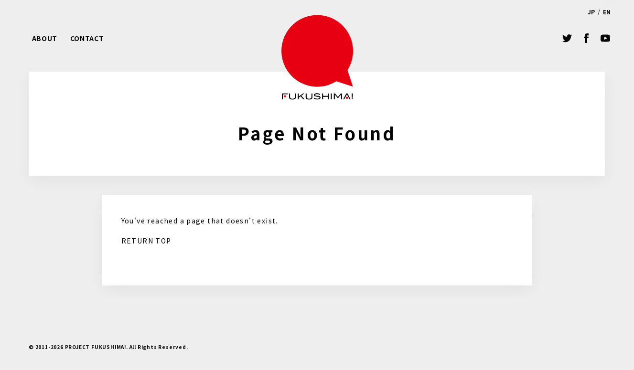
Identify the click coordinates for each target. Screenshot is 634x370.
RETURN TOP (146, 240)
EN (607, 12)
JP (591, 12)
